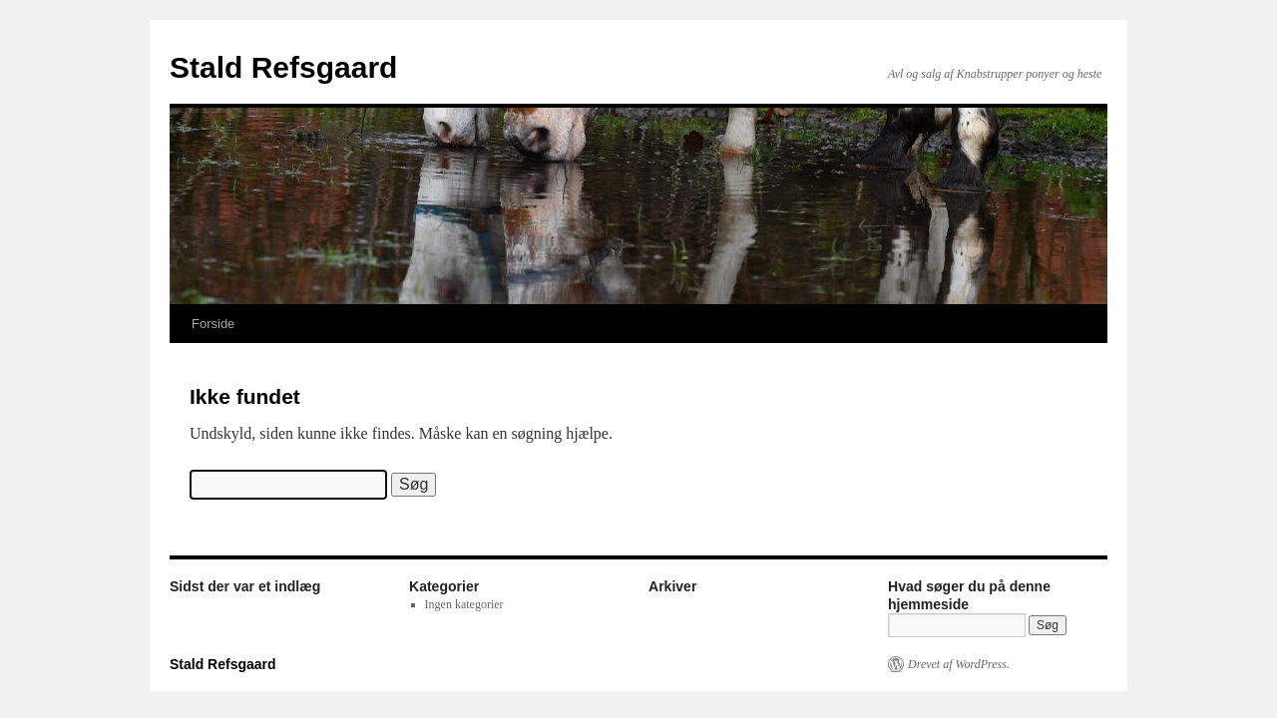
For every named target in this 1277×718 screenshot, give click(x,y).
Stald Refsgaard (283, 67)
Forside (213, 323)
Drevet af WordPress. (959, 664)
